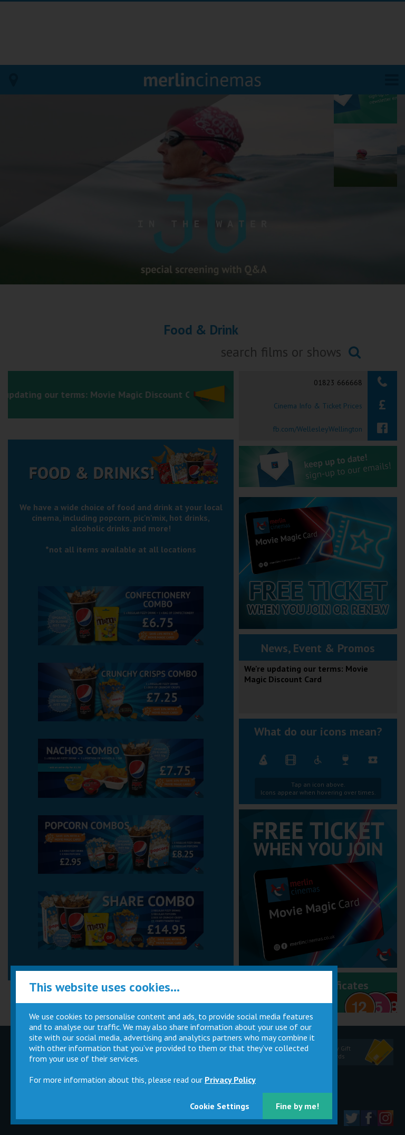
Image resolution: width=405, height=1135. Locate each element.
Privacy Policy (230, 1079)
